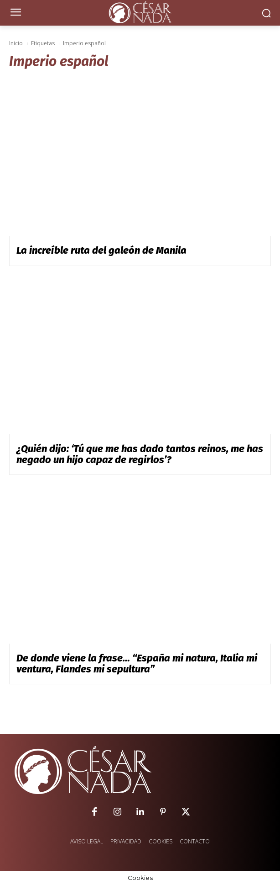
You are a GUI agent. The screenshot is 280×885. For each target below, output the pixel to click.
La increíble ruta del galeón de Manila (101, 250)
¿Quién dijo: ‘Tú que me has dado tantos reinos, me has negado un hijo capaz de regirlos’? (139, 454)
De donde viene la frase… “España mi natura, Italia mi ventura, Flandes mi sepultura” (136, 663)
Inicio (16, 43)
